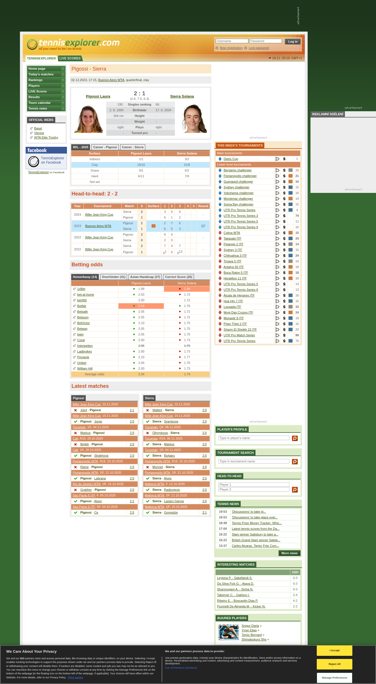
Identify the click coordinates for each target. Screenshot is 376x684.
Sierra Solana (182, 96)
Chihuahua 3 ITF (235, 255)
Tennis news (37, 108)
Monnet (157, 467)
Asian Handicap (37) (145, 277)
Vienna (39, 133)
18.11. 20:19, (287, 58)
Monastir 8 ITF (234, 318)
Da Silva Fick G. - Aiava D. (235, 583)
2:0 (132, 421)
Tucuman (79, 427)
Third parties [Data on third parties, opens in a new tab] (75, 677)
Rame (84, 467)
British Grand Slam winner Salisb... (256, 540)
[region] (188, 664)
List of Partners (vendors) (181, 667)
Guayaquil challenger (238, 181)
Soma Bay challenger (239, 204)
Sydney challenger (237, 187)
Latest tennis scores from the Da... (256, 528)
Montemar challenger (238, 198)
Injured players (231, 618)
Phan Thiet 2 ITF (235, 323)
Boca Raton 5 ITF (236, 272)
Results (34, 97)
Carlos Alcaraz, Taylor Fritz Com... (255, 545)
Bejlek (84, 444)
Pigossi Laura (98, 96)
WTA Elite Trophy (46, 137)
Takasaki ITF (232, 238)
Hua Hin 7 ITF (233, 301)
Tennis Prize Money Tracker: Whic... (257, 523)
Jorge (98, 421)
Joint (83, 410)
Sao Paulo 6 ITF (84, 495)
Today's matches (41, 74)
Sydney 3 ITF (233, 250)
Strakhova (101, 455)
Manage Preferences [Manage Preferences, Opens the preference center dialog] (334, 677)
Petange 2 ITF (234, 244)
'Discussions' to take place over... (255, 517)
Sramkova (171, 421)
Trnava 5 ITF (233, 261)
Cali (75, 438)
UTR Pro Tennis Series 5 (241, 221)
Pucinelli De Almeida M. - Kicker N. (241, 606)
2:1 (132, 410)
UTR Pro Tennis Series (240, 210)
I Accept (335, 650)
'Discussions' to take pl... (249, 511)
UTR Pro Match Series (239, 335)
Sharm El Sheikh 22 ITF (240, 329)
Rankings (35, 80)
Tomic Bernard (252, 634)
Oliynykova (160, 432)
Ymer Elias (249, 630)
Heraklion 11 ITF (235, 278)
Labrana (100, 478)
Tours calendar (39, 102)
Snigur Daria (250, 625)
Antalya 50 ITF (233, 267)
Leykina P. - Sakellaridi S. (234, 578)
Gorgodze (171, 512)
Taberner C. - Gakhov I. (233, 595)
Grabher (86, 489)
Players (34, 85)
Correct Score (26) (178, 277)
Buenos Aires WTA (111, 80)
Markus (85, 432)
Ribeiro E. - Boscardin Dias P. (237, 600)
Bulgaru (169, 455)
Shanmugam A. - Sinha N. (235, 589)
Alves (98, 501)
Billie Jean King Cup (99, 214)
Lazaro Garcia (174, 501)
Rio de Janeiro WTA (87, 484)
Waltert (157, 410)
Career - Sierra (133, 147)
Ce (96, 512)
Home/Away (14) (85, 277)
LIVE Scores (37, 91)
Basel (38, 128)
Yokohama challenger (239, 193)
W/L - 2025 (80, 147)
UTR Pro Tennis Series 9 (241, 227)
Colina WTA (232, 232)
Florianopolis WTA (85, 461)
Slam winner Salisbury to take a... (255, 534)
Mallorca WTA (154, 484)
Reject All (334, 664)
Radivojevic (172, 489)
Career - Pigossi (105, 147)
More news (288, 553)
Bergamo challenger (238, 170)
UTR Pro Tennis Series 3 (241, 215)
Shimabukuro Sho (254, 639)
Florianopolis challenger (240, 176)
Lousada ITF (232, 306)
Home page (36, 68)
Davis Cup (231, 158)
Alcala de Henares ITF (238, 295)
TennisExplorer (38, 172)
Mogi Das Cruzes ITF (238, 312)
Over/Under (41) (114, 277)
